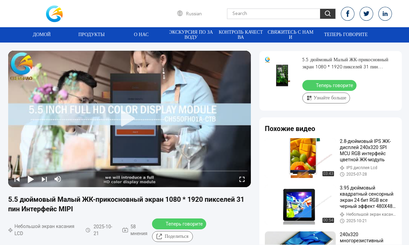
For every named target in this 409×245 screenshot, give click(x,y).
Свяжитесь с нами (290, 35)
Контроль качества (241, 35)
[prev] (17, 179)
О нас (141, 34)
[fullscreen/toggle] (242, 179)
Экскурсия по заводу (191, 35)
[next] (44, 179)
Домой (41, 34)
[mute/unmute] (58, 179)
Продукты (91, 34)
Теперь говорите (346, 34)
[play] (129, 118)
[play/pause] (30, 179)
